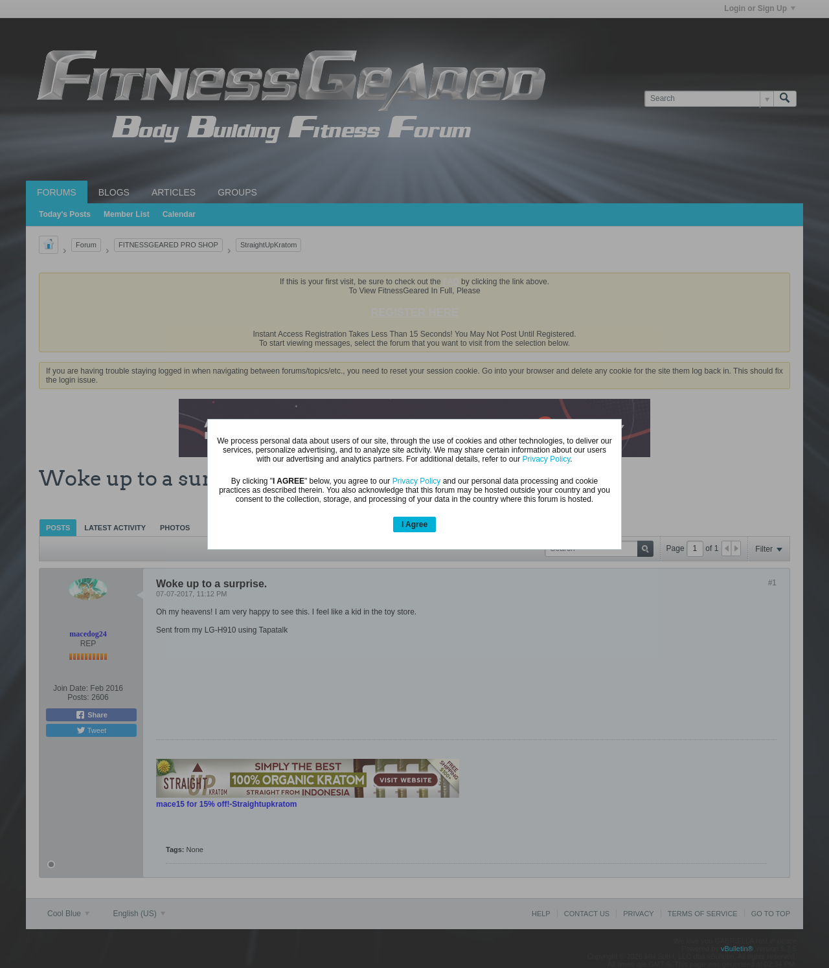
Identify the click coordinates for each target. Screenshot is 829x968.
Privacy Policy (547, 459)
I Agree (414, 524)
